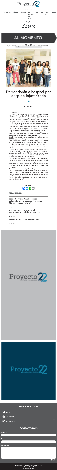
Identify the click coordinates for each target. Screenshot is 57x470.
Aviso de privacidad (28, 468)
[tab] (28, 412)
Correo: (3, 439)
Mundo (23, 12)
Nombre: (4, 432)
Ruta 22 (46, 13)
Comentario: (5, 445)
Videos (53, 12)
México (15, 12)
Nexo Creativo (33, 467)
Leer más (12, 207)
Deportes (39, 12)
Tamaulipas (6, 12)
